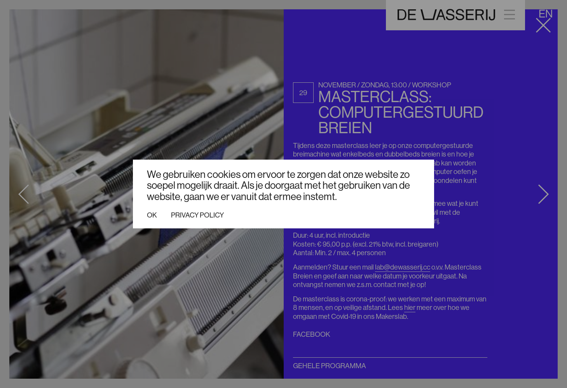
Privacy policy (197, 215)
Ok (152, 215)
